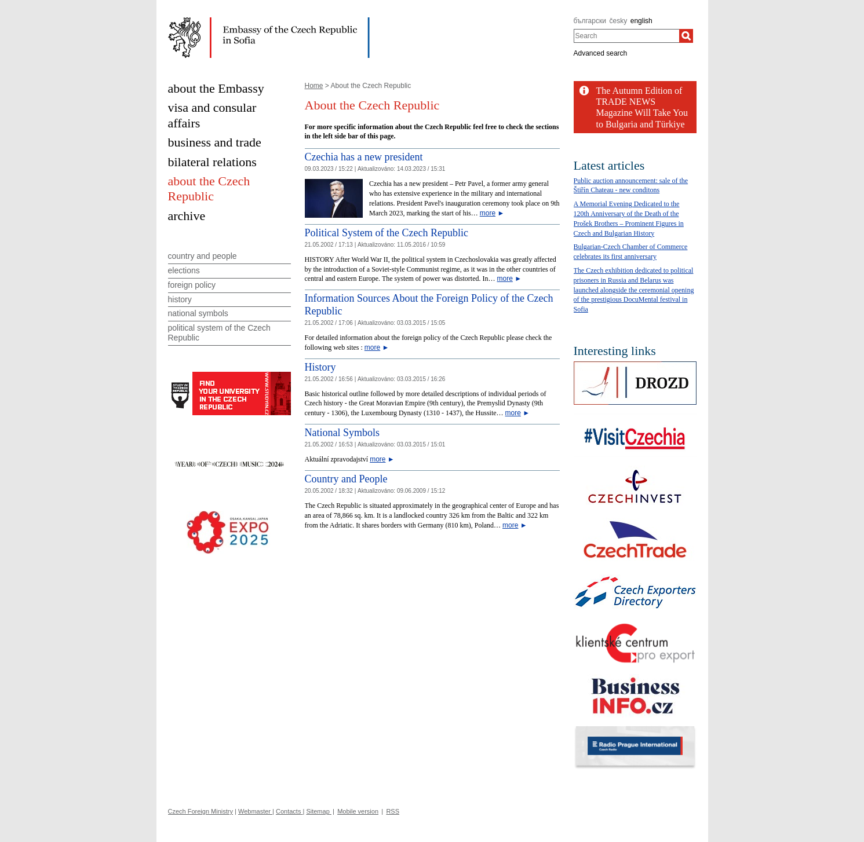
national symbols (198, 313)
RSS (392, 811)
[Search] (686, 36)
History (320, 367)
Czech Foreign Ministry (200, 811)
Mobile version (357, 811)
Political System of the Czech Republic (386, 233)
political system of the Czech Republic (219, 332)
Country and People (346, 479)
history (180, 299)
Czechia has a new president (364, 157)
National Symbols (342, 432)
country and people (202, 256)
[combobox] (627, 36)
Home (314, 86)
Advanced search (601, 53)
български (590, 21)
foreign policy (192, 285)
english (641, 21)
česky (618, 21)
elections (184, 270)
